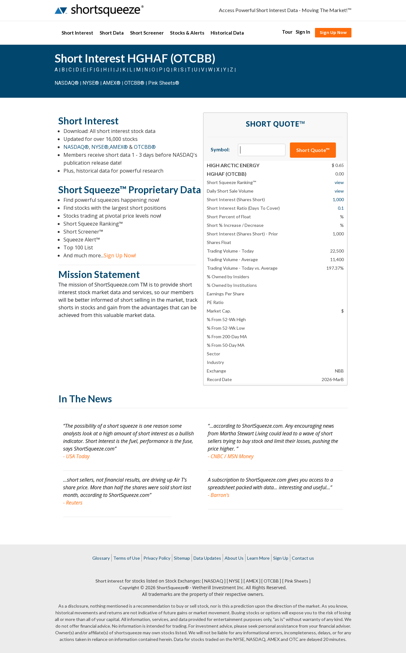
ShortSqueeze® (173, 587)
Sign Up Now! (120, 255)
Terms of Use (126, 558)
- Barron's (218, 494)
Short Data (112, 33)
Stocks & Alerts (187, 33)
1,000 (338, 199)
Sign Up (280, 558)
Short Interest (77, 33)
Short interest (109, 581)
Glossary (101, 558)
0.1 (341, 208)
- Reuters (72, 502)
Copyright (129, 587)
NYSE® (91, 83)
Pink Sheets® (163, 83)
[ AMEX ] (252, 581)
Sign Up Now (333, 32)
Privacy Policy (156, 558)
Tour (287, 32)
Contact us (303, 558)
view (339, 182)
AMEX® (112, 83)
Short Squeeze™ (92, 189)
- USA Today (76, 456)
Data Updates (207, 558)
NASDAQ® (67, 83)
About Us (234, 558)
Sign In (303, 32)
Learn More (258, 558)
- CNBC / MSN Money (230, 456)
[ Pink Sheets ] (296, 581)
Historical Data (227, 33)
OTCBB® (134, 83)
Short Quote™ (313, 150)
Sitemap (182, 558)
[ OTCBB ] (271, 581)
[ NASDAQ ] (214, 581)
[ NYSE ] (234, 581)
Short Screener (147, 33)
